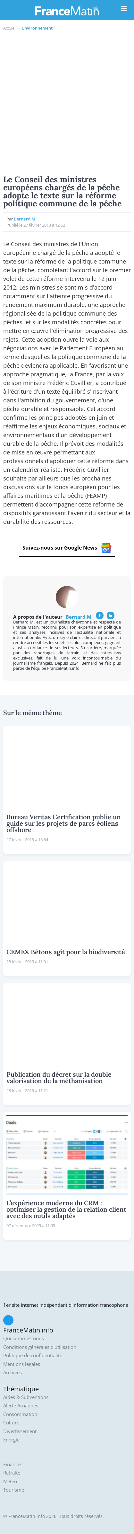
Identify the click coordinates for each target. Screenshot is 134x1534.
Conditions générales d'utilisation (39, 1347)
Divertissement (20, 1431)
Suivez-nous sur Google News (67, 548)
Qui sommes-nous (23, 1338)
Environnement (37, 28)
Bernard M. (25, 219)
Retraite (11, 1473)
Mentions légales (21, 1364)
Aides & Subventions (25, 1397)
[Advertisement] (67, 102)
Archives (12, 1372)
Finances (12, 1464)
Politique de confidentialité (32, 1355)
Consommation (20, 1414)
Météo (10, 1481)
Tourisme (13, 1490)
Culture (11, 1423)
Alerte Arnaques (20, 1406)
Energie (11, 1440)
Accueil (9, 28)
